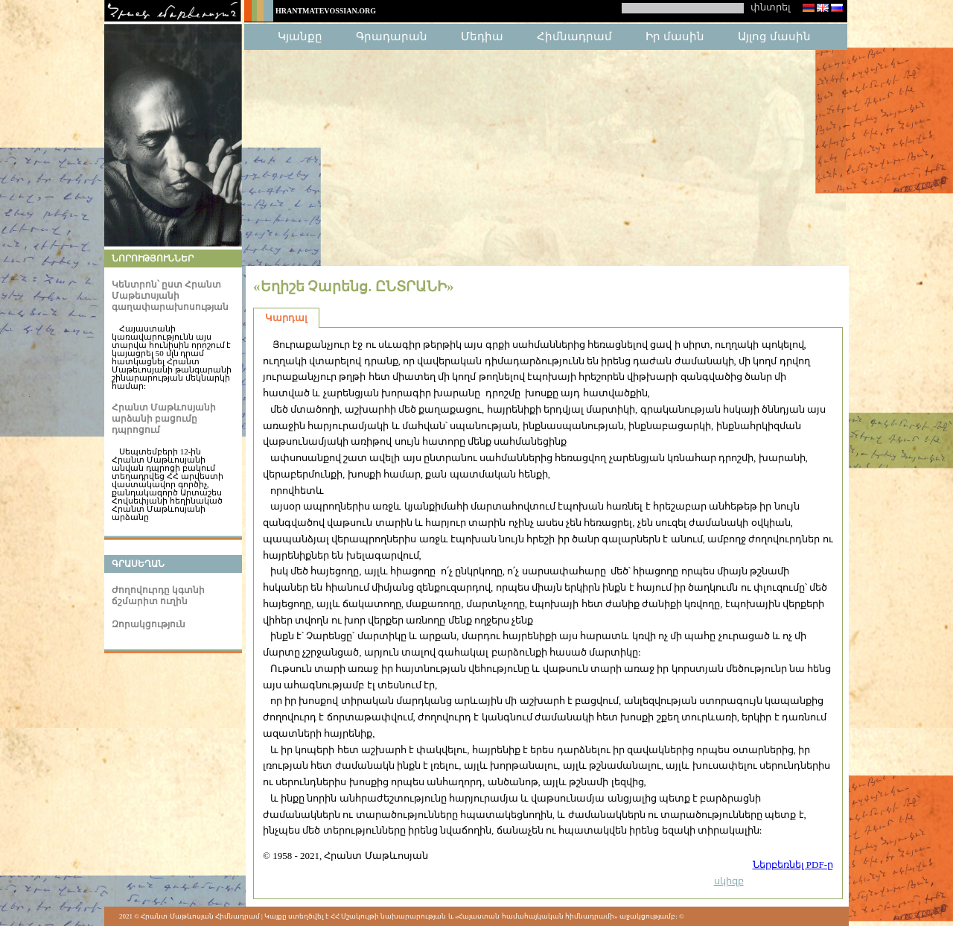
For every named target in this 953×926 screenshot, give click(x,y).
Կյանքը (300, 36)
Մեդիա (482, 36)
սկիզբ (729, 881)
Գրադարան (391, 36)
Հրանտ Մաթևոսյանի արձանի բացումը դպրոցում (164, 418)
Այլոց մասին (774, 36)
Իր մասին (675, 36)
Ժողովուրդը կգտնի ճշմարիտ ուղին (158, 595)
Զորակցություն (148, 624)
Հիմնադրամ (574, 36)
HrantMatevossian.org (325, 11)
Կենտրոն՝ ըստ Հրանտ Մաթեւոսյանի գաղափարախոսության (170, 295)
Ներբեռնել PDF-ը (793, 864)
